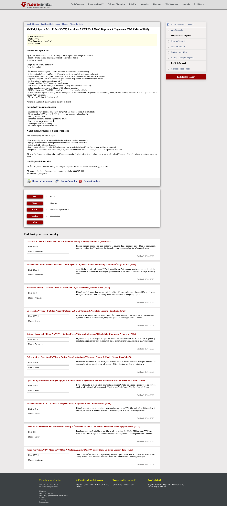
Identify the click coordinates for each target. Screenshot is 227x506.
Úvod (29, 24)
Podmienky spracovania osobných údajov (53, 495)
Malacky (58, 24)
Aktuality (144, 4)
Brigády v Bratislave (155, 485)
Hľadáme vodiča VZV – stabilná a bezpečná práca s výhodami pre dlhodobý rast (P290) (69, 403)
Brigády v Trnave (160, 487)
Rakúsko (105, 485)
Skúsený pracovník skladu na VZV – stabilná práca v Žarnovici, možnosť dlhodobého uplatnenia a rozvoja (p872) (81, 334)
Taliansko (79, 487)
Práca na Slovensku (116, 4)
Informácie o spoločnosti (180, 69)
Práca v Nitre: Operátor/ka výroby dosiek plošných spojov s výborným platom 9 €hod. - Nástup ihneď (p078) (79, 357)
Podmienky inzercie (46, 493)
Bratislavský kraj (47, 24)
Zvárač (125, 485)
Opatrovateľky (117, 485)
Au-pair (131, 485)
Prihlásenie (199, 4)
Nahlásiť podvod (92, 181)
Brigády (132, 4)
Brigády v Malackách (179, 52)
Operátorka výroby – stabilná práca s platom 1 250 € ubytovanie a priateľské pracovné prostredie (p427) (76, 311)
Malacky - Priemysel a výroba (72, 24)
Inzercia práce (44, 502)
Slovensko (36, 24)
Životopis (157, 4)
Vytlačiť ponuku (177, 30)
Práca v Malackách (178, 47)
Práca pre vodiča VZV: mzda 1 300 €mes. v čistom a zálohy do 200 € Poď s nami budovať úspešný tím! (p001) (80, 450)
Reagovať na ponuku (42, 181)
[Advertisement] (73, 14)
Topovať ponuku (68, 181)
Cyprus (85, 485)
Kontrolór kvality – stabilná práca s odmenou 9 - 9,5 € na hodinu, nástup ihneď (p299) (68, 288)
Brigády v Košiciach (170, 485)
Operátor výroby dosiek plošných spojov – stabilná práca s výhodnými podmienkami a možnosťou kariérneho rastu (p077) (86, 380)
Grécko (91, 485)
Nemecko (98, 485)
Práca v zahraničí (95, 4)
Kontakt (186, 4)
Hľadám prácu (171, 4)
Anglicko (79, 485)
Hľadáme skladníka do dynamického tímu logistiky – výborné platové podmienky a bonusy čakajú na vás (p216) (81, 264)
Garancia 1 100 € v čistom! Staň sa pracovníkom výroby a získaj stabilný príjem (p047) (68, 241)
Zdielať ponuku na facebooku (182, 24)
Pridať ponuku (77, 4)
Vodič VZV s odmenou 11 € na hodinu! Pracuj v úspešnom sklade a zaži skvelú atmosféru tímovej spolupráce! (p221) (83, 427)
